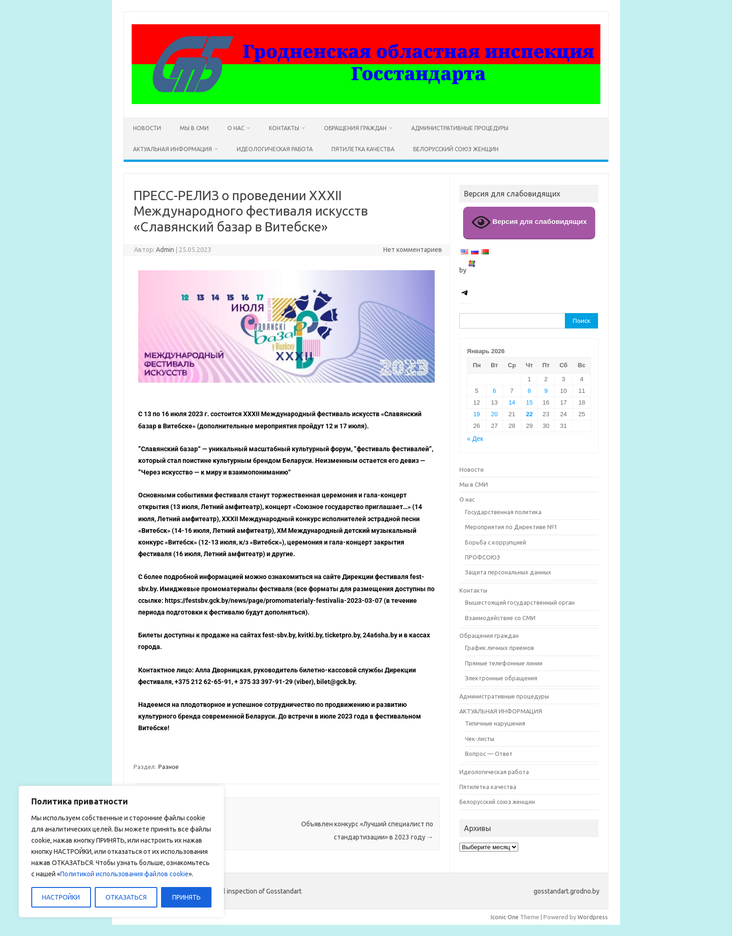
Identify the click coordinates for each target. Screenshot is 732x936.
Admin (165, 249)
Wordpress (592, 917)
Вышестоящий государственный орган (520, 602)
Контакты (284, 128)
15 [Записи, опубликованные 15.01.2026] (529, 402)
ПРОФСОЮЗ (482, 557)
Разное (168, 766)
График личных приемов (499, 647)
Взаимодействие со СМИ (500, 618)
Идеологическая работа (275, 149)
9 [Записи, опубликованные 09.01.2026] (546, 390)
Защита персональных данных (508, 572)
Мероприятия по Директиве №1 (511, 527)
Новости (147, 128)
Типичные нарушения (495, 723)
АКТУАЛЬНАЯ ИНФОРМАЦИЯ (172, 149)
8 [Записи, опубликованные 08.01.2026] (529, 390)
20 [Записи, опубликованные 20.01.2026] (494, 414)
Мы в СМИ (194, 128)
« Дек (475, 438)
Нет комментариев (412, 249)
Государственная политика (503, 512)
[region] (121, 851)
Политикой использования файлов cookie (124, 874)
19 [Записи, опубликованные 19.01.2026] (476, 414)
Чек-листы (479, 738)
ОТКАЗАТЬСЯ (126, 897)
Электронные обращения (501, 678)
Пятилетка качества (362, 149)
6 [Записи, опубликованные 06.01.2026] (494, 390)
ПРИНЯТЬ (186, 897)
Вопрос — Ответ (489, 753)
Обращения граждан (355, 128)
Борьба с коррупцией (495, 542)
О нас (235, 128)
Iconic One (505, 917)
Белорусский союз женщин (456, 149)
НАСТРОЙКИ (61, 897)
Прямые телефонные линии (503, 663)
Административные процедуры (459, 128)
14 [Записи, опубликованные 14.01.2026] (511, 402)
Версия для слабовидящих (529, 222)
